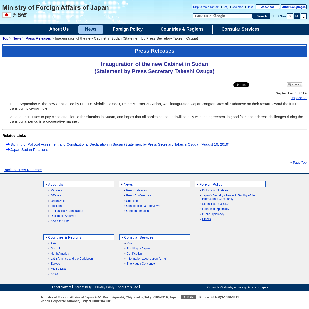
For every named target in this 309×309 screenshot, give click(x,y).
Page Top (300, 162)
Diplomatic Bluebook (215, 190)
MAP (190, 297)
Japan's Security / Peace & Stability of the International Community (229, 197)
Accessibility (83, 287)
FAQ (226, 7)
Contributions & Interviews (143, 206)
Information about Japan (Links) (147, 258)
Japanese (267, 7)
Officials (56, 195)
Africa (54, 274)
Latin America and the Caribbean (72, 258)
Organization (59, 200)
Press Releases (38, 38)
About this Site (60, 221)
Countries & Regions (64, 237)
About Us (55, 184)
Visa (129, 243)
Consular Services (139, 237)
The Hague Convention (141, 263)
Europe (55, 263)
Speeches (132, 200)
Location (56, 206)
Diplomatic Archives (63, 216)
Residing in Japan (138, 248)
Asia (53, 243)
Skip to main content (206, 7)
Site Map (237, 7)
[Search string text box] (223, 15)
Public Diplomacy (213, 214)
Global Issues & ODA (215, 204)
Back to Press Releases (23, 170)
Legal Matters (61, 287)
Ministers (56, 190)
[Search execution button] (262, 16)
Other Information (137, 211)
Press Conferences (138, 195)
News (16, 38)
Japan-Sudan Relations (29, 150)
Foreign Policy (210, 184)
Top (5, 38)
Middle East (58, 268)
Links (250, 7)
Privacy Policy (104, 287)
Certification (134, 253)
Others (206, 219)
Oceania (56, 248)
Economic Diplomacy (215, 209)
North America (60, 253)
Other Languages (294, 7)
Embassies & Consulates (67, 211)
